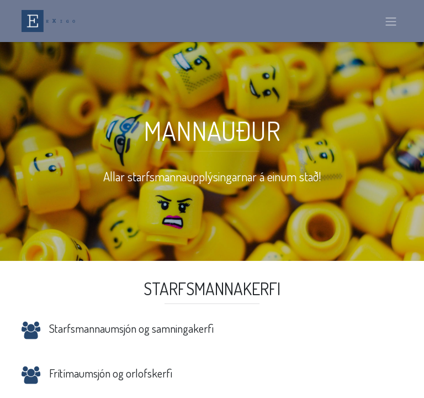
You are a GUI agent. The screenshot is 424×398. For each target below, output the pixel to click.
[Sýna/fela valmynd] (390, 21)
